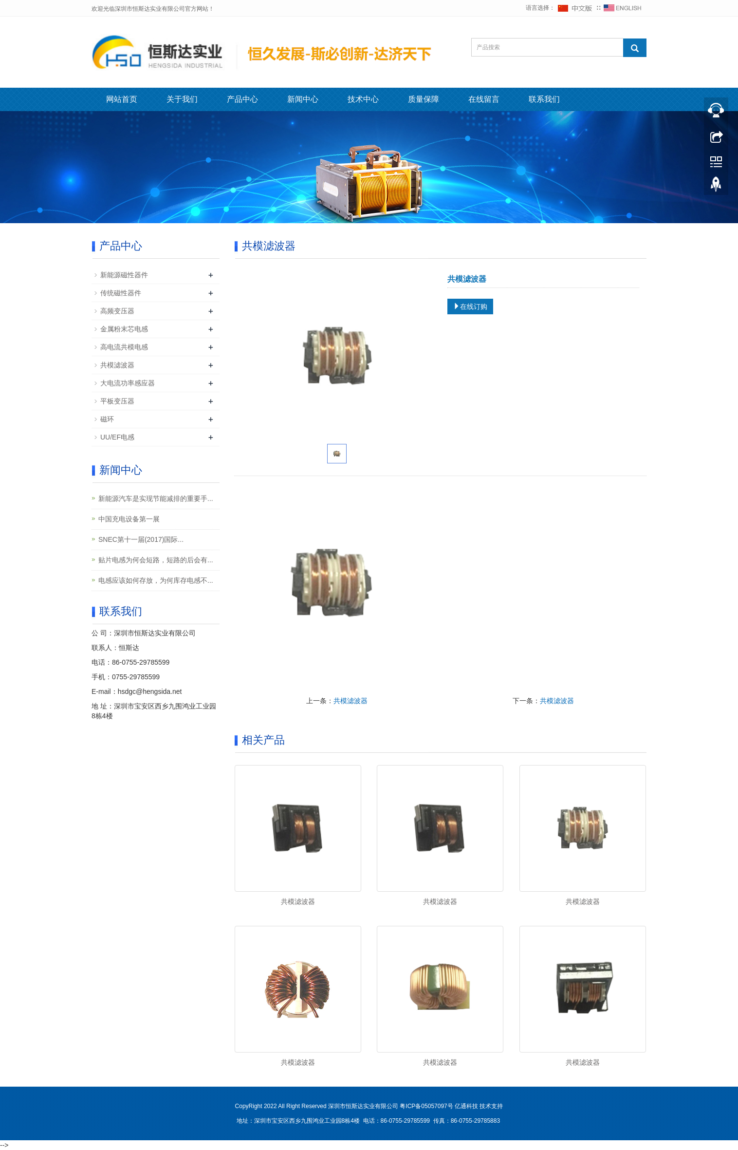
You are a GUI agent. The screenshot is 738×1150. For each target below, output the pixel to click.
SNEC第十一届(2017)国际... (141, 539)
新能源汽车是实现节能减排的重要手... (155, 498)
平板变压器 (117, 401)
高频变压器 (117, 311)
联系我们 (544, 99)
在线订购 (470, 306)
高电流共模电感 (124, 347)
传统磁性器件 (120, 293)
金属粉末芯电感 (124, 329)
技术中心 (363, 99)
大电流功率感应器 (127, 383)
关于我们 (182, 99)
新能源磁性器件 (124, 275)
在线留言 (483, 99)
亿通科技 (466, 1106)
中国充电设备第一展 (129, 519)
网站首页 (121, 99)
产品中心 (242, 99)
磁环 (107, 419)
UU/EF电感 (117, 437)
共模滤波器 (350, 701)
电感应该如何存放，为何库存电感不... (155, 580)
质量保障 (423, 99)
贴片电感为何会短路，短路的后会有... (155, 560)
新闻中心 (302, 99)
